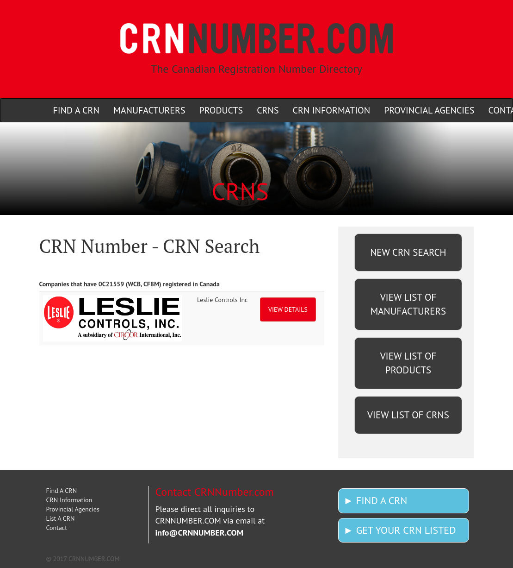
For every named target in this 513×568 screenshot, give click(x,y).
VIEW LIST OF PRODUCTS (408, 363)
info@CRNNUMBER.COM (199, 532)
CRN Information (69, 500)
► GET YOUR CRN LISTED (399, 530)
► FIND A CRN (375, 500)
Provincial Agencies (72, 509)
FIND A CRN (76, 110)
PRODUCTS (221, 110)
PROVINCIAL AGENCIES (429, 110)
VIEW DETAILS (288, 309)
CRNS (267, 110)
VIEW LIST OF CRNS (408, 415)
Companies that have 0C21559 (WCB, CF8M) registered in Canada (129, 284)
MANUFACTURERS (149, 110)
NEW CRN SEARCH (408, 252)
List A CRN (60, 518)
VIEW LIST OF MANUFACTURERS (408, 304)
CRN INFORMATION (332, 110)
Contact (56, 528)
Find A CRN (61, 490)
